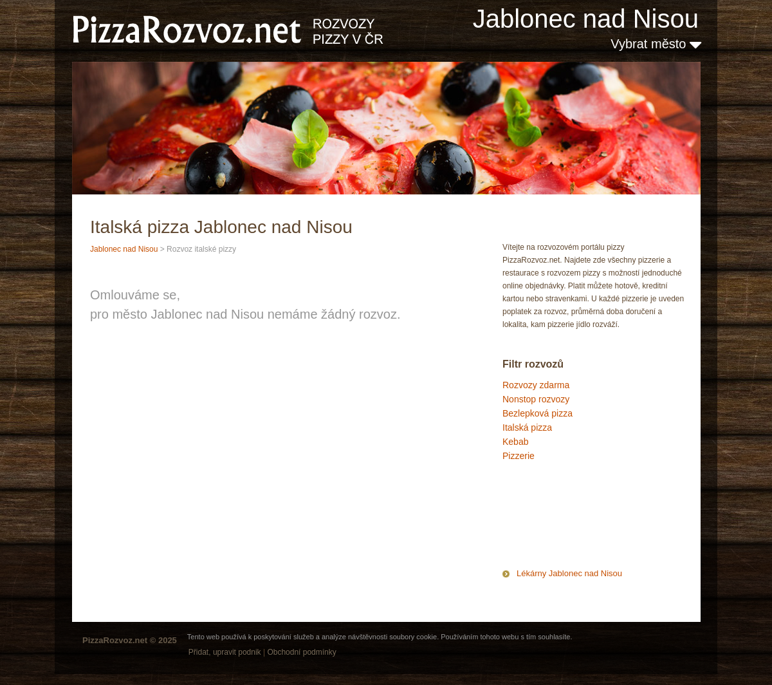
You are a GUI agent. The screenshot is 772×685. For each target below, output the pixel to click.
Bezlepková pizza (537, 413)
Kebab (515, 441)
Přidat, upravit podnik (224, 652)
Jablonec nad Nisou (586, 19)
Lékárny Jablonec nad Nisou (569, 573)
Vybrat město (656, 44)
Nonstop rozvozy (535, 399)
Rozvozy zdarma (535, 385)
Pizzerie (518, 456)
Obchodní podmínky (301, 652)
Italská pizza (527, 427)
